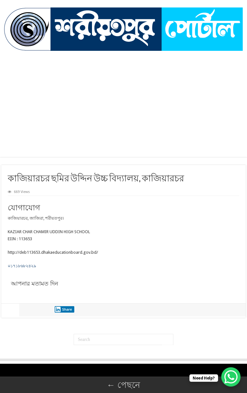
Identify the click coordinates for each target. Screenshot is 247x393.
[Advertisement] (123, 99)
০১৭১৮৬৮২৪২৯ (22, 265)
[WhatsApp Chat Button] (231, 377)
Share (63, 309)
